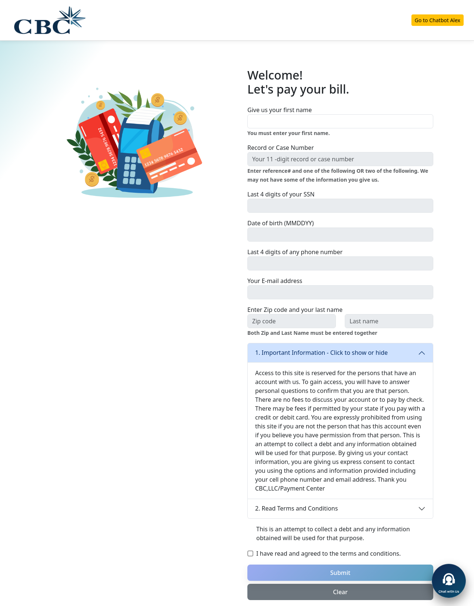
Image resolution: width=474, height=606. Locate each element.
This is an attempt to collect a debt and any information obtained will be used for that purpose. (333, 533)
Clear (340, 592)
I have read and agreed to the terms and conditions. (328, 553)
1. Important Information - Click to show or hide (321, 353)
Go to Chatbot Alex (437, 20)
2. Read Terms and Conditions (296, 508)
